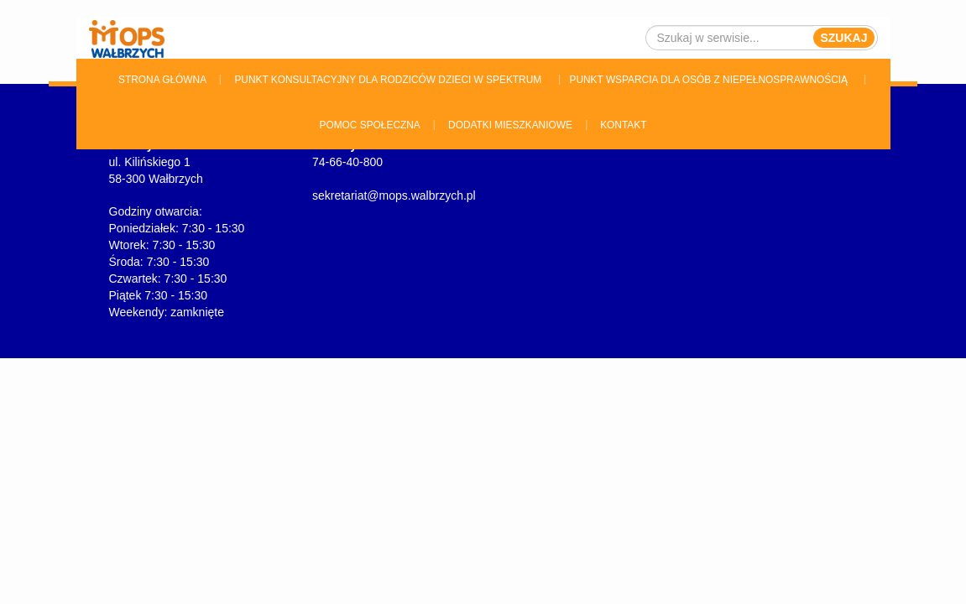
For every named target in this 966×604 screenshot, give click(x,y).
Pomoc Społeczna (370, 125)
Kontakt (623, 125)
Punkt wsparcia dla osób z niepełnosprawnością (709, 80)
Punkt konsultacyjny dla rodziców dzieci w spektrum (387, 80)
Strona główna (162, 80)
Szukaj (843, 37)
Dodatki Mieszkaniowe (510, 125)
